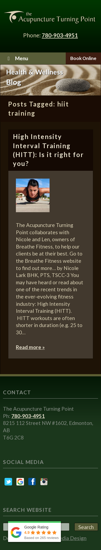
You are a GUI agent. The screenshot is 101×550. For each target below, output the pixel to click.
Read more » (30, 347)
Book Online (83, 58)
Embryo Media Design (61, 538)
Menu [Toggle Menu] (16, 58)
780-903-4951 (60, 35)
